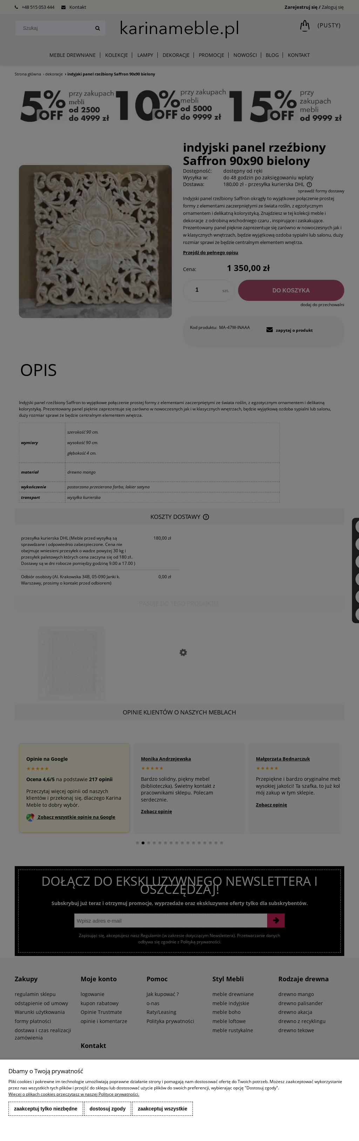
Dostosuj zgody (108, 1109)
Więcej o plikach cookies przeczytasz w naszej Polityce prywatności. (73, 1094)
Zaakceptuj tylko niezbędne (45, 1109)
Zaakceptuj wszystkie (162, 1109)
